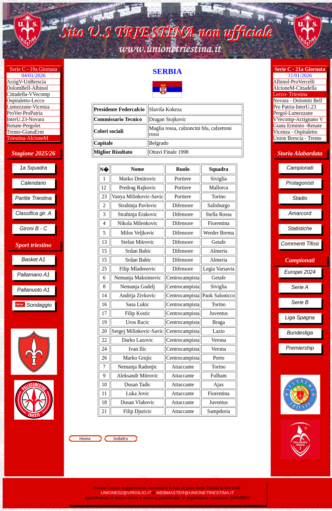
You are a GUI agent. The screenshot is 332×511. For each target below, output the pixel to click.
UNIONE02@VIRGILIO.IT (126, 492)
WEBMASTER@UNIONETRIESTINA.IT (195, 492)
